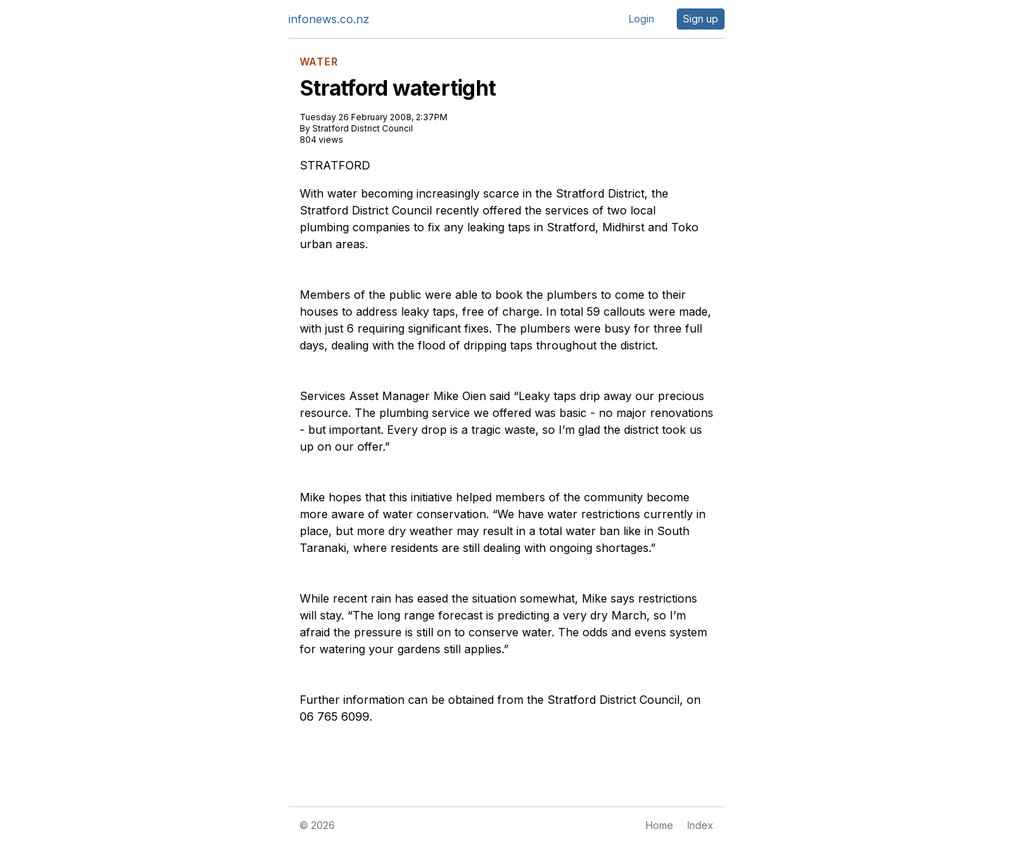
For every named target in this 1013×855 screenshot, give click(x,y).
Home (659, 825)
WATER (319, 62)
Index (700, 825)
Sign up (700, 19)
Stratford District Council (362, 128)
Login (641, 19)
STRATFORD (335, 165)
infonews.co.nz (328, 19)
